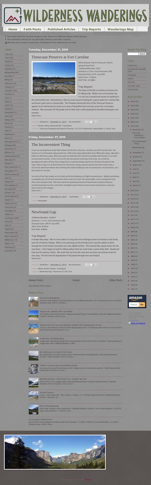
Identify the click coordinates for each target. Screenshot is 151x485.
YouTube (131, 82)
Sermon (8, 192)
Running (8, 189)
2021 (132, 118)
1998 (132, 264)
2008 (132, 232)
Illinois (7, 123)
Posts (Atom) (45, 286)
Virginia (8, 229)
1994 (132, 277)
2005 (132, 240)
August (136, 165)
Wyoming (8, 247)
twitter (130, 78)
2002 (132, 248)
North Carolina (50, 268)
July (134, 169)
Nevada (8, 163)
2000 (132, 256)
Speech (8, 200)
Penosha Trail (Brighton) (50, 298)
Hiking (46, 126)
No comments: (75, 122)
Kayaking (8, 134)
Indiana (8, 127)
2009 (132, 227)
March (135, 185)
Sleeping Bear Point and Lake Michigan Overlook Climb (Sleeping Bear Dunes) (71, 325)
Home (12, 29)
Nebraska (8, 160)
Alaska (7, 61)
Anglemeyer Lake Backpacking (52, 338)
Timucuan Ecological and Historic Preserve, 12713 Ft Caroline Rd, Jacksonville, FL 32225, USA (77, 129)
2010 (132, 223)
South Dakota (10, 196)
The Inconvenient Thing (51, 144)
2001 (132, 252)
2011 (132, 219)
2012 (132, 215)
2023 (132, 110)
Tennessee (9, 207)
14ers (7, 58)
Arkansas (8, 69)
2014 (132, 207)
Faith (7, 105)
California (8, 83)
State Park (9, 203)
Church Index (133, 89)
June (135, 173)
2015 (132, 203)
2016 (132, 199)
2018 (132, 190)
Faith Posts (32, 29)
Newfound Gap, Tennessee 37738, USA (56, 271)
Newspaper (42, 200)
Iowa (7, 131)
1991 (132, 289)
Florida (40, 126)
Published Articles (61, 29)
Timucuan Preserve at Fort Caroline (60, 57)
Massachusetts (11, 141)
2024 (132, 105)
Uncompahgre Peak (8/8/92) (40, 419)
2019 (132, 126)
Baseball (8, 76)
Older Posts (115, 280)
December (137, 129)
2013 (132, 211)
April (135, 181)
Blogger (88, 479)
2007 (132, 236)
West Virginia (10, 236)
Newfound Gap (44, 212)
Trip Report (67, 126)
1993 (132, 281)
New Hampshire (11, 167)
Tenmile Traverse (47, 392)
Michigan (8, 145)
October (136, 157)
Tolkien (8, 214)
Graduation (9, 112)
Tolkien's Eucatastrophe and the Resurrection (58, 365)
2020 (132, 122)
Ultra (7, 221)
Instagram (132, 75)
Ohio (6, 178)
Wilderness (9, 240)
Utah (7, 225)
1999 (132, 260)
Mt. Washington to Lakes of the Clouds (56, 352)
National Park (55, 126)
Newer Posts (36, 280)
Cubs (7, 98)
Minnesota (9, 149)
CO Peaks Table (134, 86)
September (137, 161)
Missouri (8, 152)
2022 (132, 114)
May (134, 177)
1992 (132, 285)
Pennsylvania (10, 185)
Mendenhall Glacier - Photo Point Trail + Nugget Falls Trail (63, 379)
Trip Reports (91, 29)
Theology (8, 211)
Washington (10, 232)
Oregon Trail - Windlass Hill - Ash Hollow (56, 311)
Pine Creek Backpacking (49, 406)
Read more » (37, 116)
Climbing (8, 87)
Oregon (8, 181)
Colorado (8, 91)
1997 (132, 268)
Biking (7, 80)
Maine (7, 138)
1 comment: (74, 197)
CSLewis (8, 94)
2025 (132, 101)
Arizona (8, 65)
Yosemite (8, 251)
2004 (132, 244)
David (7, 101)
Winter (7, 243)
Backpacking (10, 72)
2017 (132, 195)
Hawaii (7, 116)
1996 (132, 272)
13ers (7, 54)
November (137, 152)
